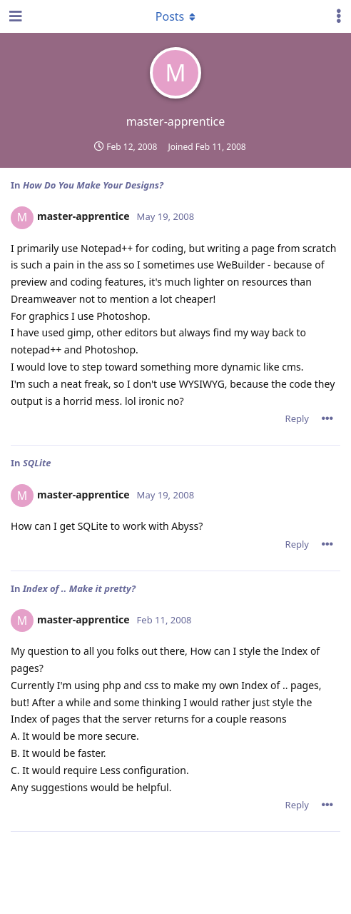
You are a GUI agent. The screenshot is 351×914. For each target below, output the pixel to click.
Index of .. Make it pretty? (79, 588)
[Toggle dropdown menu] (175, 16)
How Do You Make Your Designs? (93, 185)
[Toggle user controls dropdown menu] (339, 16)
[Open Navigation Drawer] (14, 16)
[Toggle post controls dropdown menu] (327, 418)
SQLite (37, 462)
